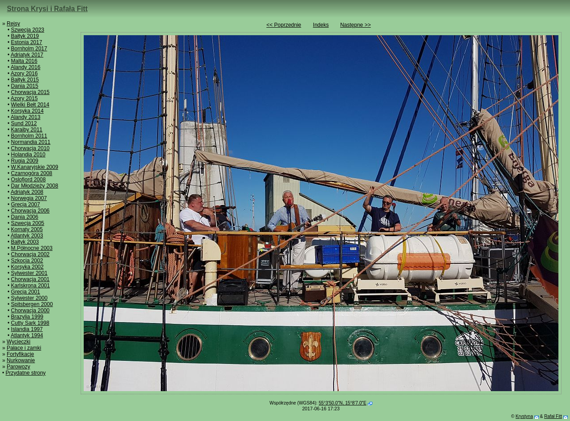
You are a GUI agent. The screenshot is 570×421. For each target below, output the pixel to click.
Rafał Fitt (553, 416)
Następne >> (355, 25)
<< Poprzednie (283, 25)
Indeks (321, 25)
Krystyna (524, 416)
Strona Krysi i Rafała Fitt (47, 8)
